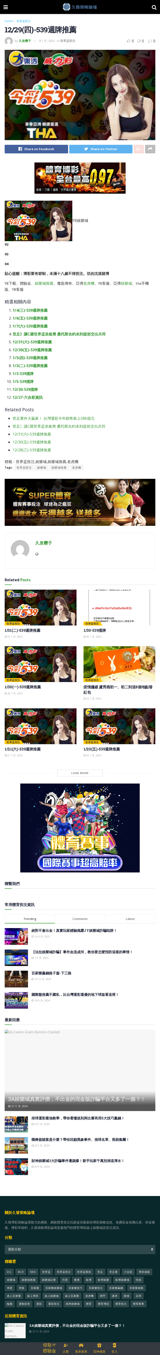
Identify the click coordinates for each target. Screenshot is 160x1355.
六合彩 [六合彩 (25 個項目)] (128, 1272)
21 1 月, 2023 (14, 755)
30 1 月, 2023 (92, 637)
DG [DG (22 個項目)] (9, 1272)
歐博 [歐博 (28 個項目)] (89, 1280)
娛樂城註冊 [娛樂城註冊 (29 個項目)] (49, 1280)
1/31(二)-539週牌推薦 (22, 630)
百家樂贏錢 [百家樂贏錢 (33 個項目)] (116, 1288)
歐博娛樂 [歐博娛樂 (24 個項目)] (103, 1280)
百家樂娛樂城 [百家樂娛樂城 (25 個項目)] (53, 1288)
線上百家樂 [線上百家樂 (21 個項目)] (72, 1296)
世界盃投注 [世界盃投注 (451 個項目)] (64, 1272)
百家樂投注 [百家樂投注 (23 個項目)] (96, 1288)
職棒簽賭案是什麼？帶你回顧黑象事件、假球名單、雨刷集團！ (80, 1139)
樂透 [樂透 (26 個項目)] (77, 1280)
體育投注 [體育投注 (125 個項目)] (121, 1304)
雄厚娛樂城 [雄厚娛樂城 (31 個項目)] (73, 1304)
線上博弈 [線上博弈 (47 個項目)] (32, 1296)
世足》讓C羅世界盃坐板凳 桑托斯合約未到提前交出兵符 (59, 334)
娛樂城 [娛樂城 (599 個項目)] (11, 1280)
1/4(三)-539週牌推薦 (30, 310)
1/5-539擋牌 (23, 381)
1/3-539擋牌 (23, 373)
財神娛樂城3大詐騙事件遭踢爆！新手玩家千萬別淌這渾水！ (78, 1161)
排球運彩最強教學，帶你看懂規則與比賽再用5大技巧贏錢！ (78, 1118)
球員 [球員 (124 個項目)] (138, 1280)
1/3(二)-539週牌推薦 (30, 365)
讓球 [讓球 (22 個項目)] (115, 1296)
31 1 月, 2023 (14, 637)
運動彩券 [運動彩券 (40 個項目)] (24, 1304)
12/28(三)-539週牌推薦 (32, 450)
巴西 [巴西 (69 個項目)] (65, 1280)
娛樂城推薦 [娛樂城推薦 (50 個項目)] (29, 1280)
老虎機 (88, 283)
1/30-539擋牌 (94, 630)
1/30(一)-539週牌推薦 (23, 687)
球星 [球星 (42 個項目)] (10, 1288)
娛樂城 (126, 283)
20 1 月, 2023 (92, 755)
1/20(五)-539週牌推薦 (101, 749)
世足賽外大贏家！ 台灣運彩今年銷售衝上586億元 (53, 418)
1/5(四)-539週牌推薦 (30, 358)
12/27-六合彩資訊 (28, 397)
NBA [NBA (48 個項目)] (33, 1272)
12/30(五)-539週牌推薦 (32, 350)
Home (9, 21)
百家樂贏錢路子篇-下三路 (51, 973)
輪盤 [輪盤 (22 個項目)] (10, 1304)
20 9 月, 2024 (40, 1167)
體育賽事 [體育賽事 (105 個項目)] (138, 1304)
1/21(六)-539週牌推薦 (22, 749)
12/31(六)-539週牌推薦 (32, 342)
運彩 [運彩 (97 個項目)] (39, 1304)
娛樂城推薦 (44, 283)
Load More (80, 773)
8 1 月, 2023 (47, 41)
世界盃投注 (24, 21)
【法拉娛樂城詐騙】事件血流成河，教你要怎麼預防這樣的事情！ (82, 952)
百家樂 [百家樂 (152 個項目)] (35, 1288)
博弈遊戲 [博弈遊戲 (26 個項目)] (144, 1272)
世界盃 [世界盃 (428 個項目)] (46, 1272)
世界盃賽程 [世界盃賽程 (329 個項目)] (84, 1272)
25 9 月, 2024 (40, 1124)
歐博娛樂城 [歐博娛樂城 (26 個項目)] (122, 1280)
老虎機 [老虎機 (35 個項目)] (89, 1296)
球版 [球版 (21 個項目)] (21, 1288)
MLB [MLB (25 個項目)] (21, 1272)
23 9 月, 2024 (40, 1145)
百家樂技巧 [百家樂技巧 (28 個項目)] (76, 1288)
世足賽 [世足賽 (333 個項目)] (113, 1272)
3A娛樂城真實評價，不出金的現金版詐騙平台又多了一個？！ (77, 1099)
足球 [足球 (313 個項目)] (138, 1296)
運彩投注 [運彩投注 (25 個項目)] (53, 1304)
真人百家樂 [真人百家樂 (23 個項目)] (14, 1296)
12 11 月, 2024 (18, 1106)
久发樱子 (25, 41)
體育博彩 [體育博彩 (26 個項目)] (103, 1304)
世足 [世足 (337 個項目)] (100, 1272)
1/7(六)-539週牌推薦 (30, 326)
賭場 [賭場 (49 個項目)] (126, 1296)
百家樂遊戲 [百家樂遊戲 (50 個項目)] (136, 1288)
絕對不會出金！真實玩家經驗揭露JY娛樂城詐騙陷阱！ (74, 930)
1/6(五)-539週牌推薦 (30, 318)
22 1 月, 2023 (92, 698)
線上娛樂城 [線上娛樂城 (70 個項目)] (52, 1296)
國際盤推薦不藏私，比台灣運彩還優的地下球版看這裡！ (75, 994)
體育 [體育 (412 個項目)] (89, 1304)
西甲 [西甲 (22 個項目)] (103, 1296)
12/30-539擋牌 (25, 389)
